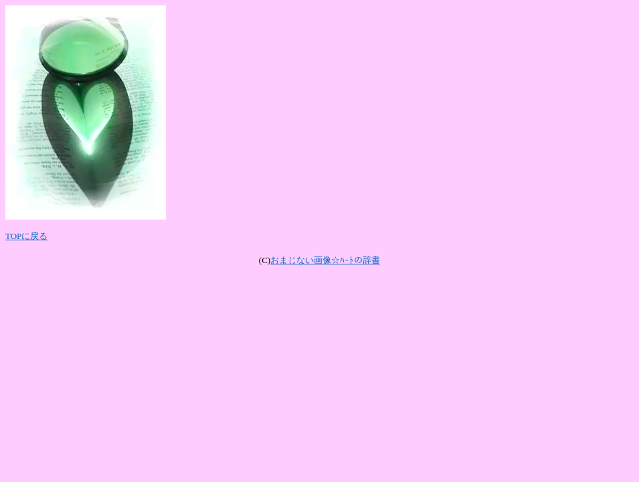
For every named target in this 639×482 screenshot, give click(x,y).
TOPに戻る (26, 236)
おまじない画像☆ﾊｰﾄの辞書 (325, 260)
